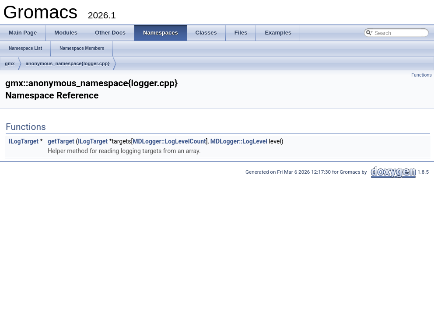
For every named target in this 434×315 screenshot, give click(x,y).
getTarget (61, 141)
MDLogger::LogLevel (238, 141)
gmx (10, 63)
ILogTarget (23, 141)
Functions (421, 75)
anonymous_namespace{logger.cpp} (68, 63)
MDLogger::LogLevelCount (169, 141)
